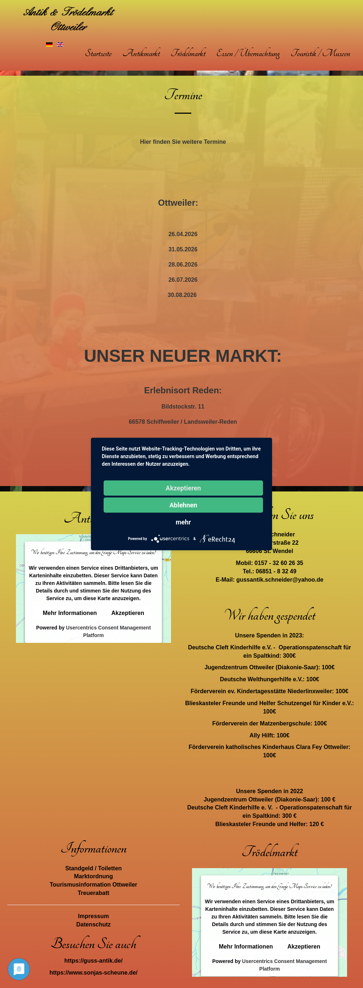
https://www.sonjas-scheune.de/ (94, 973)
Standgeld (79, 868)
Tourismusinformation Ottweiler (93, 885)
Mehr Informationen (70, 613)
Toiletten (110, 868)
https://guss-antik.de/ (93, 961)
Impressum (93, 916)
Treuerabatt (93, 893)
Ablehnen (183, 505)
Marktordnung (93, 876)
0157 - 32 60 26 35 (279, 563)
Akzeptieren (127, 613)
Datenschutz (93, 924)
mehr (183, 522)
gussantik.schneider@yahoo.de (280, 580)
